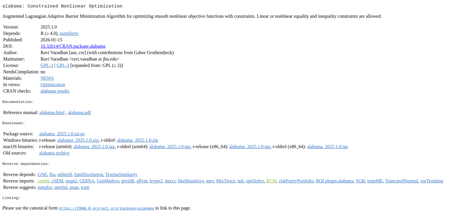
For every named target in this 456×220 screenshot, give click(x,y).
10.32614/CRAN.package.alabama (72, 47)
